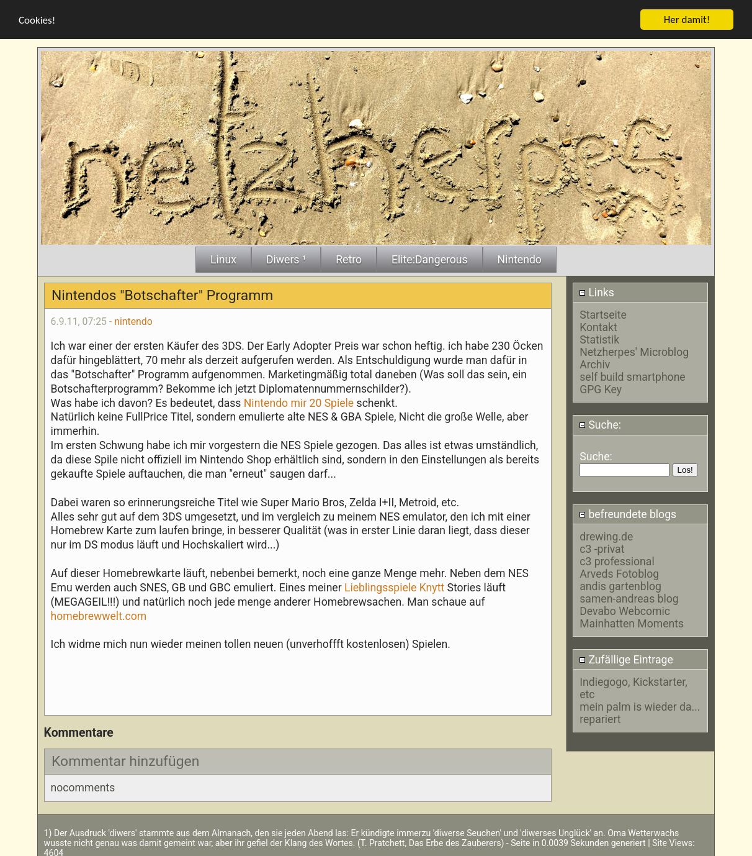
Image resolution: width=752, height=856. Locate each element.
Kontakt (598, 326)
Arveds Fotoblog (619, 573)
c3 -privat (602, 548)
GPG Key (601, 388)
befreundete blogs (627, 512)
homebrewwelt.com (99, 614)
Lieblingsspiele (380, 586)
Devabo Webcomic (625, 610)
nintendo (133, 320)
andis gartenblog (620, 585)
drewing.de (606, 535)
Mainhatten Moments (632, 622)
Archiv (595, 363)
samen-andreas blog (629, 597)
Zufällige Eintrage (626, 658)
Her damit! (687, 17)
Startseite (603, 313)
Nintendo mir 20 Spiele (299, 401)
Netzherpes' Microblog (634, 351)
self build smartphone (632, 376)
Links (596, 291)
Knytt (431, 586)
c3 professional (617, 560)
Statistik (599, 338)
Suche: (600, 423)
